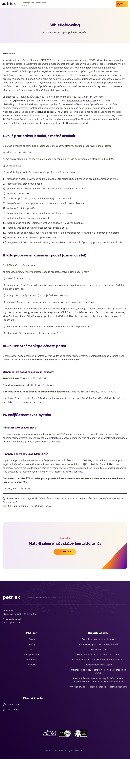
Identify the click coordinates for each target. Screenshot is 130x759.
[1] (4, 498)
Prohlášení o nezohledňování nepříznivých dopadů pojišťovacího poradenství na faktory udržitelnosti (98, 680)
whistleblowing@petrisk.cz (81, 100)
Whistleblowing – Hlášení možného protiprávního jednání (98, 687)
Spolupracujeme (32, 654)
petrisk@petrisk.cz (12, 622)
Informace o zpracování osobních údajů (98, 644)
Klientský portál (13, 704)
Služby (31, 644)
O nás (32, 649)
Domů (32, 639)
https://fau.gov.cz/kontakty (68, 471)
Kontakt (32, 664)
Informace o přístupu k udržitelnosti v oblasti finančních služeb (98, 671)
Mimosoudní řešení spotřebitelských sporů (98, 654)
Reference (32, 659)
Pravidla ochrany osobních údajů (98, 639)
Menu (122, 4)
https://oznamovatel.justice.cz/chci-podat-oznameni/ (31, 441)
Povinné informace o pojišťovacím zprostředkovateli (98, 659)
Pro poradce (11, 709)
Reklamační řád (98, 649)
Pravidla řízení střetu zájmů (98, 664)
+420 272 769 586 (12, 618)
